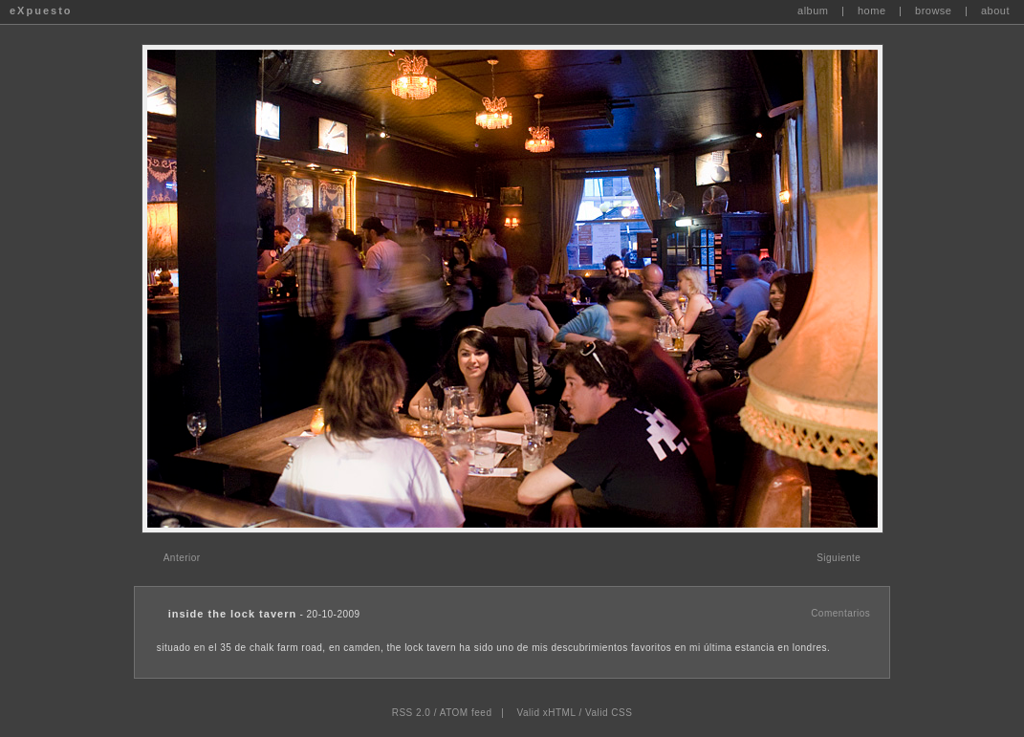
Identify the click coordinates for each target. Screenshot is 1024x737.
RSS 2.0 (411, 712)
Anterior (182, 558)
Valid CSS (608, 712)
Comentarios (840, 613)
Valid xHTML (547, 712)
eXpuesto (41, 10)
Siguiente (839, 558)
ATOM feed (466, 712)
